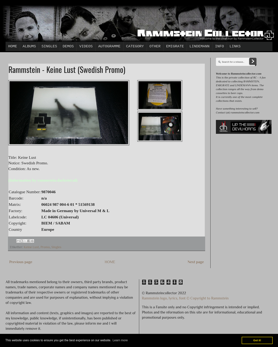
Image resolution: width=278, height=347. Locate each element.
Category (135, 46)
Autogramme (109, 46)
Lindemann (199, 46)
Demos (68, 46)
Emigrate (175, 46)
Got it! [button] (257, 340)
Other (154, 46)
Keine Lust (31, 247)
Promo (45, 247)
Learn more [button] (120, 340)
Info (219, 46)
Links (235, 46)
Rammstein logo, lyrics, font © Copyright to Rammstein (185, 298)
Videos (86, 46)
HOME (110, 262)
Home (12, 46)
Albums (29, 46)
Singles (49, 46)
